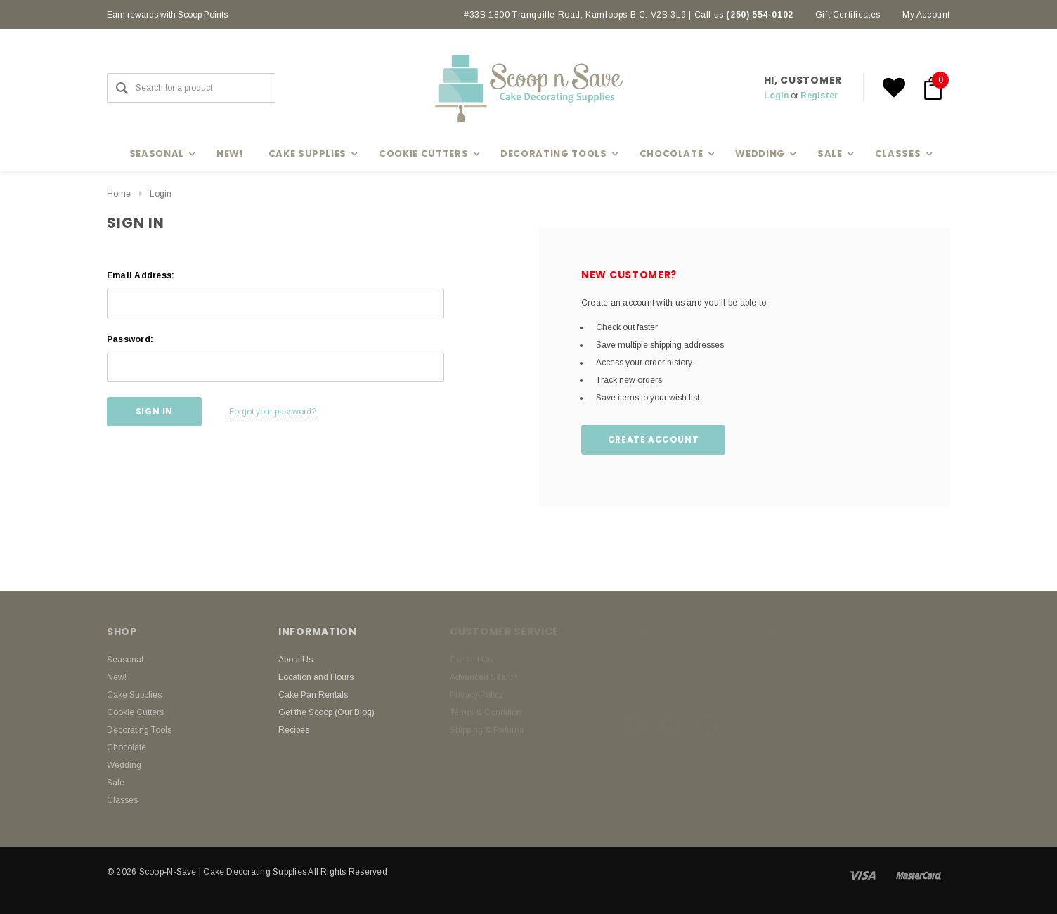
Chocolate (126, 747)
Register (819, 95)
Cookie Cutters (135, 712)
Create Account (653, 439)
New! (229, 153)
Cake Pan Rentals (313, 695)
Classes (122, 800)
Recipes (293, 730)
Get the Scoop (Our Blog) (326, 712)
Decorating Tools (139, 730)
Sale (115, 783)
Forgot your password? (272, 412)
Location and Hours (316, 677)
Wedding (124, 765)
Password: (130, 339)
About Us (295, 660)
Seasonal (125, 660)
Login (776, 95)
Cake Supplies (134, 695)
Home (119, 194)
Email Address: (140, 275)
